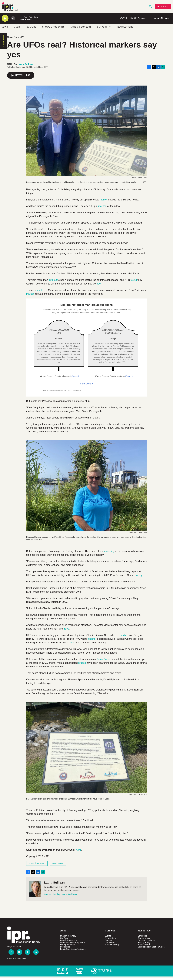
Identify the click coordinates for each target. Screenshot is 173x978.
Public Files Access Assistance (73, 950)
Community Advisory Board (72, 944)
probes (82, 664)
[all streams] (161, 19)
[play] (5, 20)
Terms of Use (144, 946)
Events (108, 937)
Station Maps (144, 939)
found (134, 281)
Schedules (142, 937)
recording (109, 552)
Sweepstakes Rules (146, 942)
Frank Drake (103, 660)
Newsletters (125, 28)
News (5, 28)
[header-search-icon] (150, 7)
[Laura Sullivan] (35, 890)
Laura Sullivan (25, 66)
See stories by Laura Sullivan (60, 896)
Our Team (64, 939)
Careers (108, 942)
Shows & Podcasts (53, 28)
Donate (164, 7)
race (66, 630)
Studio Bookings (112, 946)
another (92, 640)
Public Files (65, 948)
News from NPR (16, 38)
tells (72, 644)
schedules (3, 42)
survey (138, 576)
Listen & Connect (81, 28)
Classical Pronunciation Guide (151, 948)
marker (104, 201)
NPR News (57, 865)
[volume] (13, 20)
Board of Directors (68, 942)
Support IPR (104, 28)
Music (17, 28)
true (98, 285)
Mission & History (68, 937)
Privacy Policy (144, 944)
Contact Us (110, 944)
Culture (31, 28)
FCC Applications (67, 946)
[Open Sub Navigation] (10, 28)
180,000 (53, 281)
